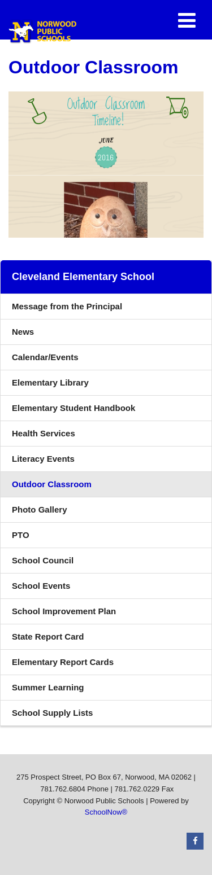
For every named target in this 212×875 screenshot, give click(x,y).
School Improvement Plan (64, 611)
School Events (41, 585)
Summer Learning (48, 687)
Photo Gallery (39, 509)
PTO (20, 535)
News (23, 331)
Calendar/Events (45, 357)
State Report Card (48, 636)
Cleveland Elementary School (83, 276)
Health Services (43, 433)
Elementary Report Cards (63, 662)
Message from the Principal (67, 306)
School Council (42, 560)
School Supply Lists (52, 713)
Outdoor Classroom (52, 484)
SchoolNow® (106, 812)
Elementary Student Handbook (90, 411)
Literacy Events (43, 458)
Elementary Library (67, 385)
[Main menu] (187, 20)
